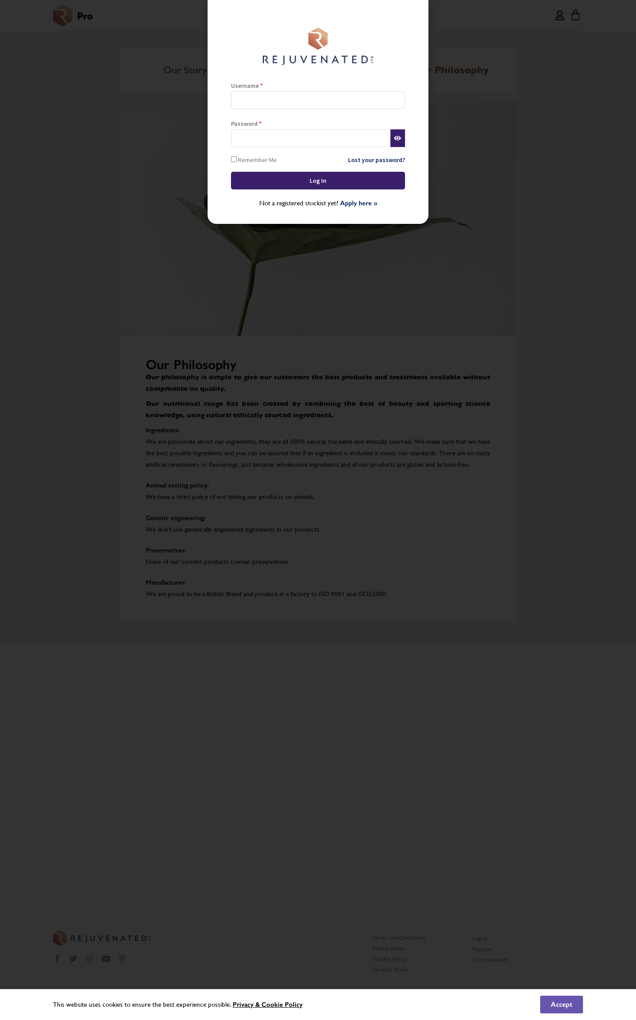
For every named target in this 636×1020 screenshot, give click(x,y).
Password (246, 124)
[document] (318, 510)
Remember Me (254, 159)
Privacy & (247, 1005)
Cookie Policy (282, 1005)
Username (247, 86)
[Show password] (397, 138)
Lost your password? (376, 160)
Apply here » (358, 203)
